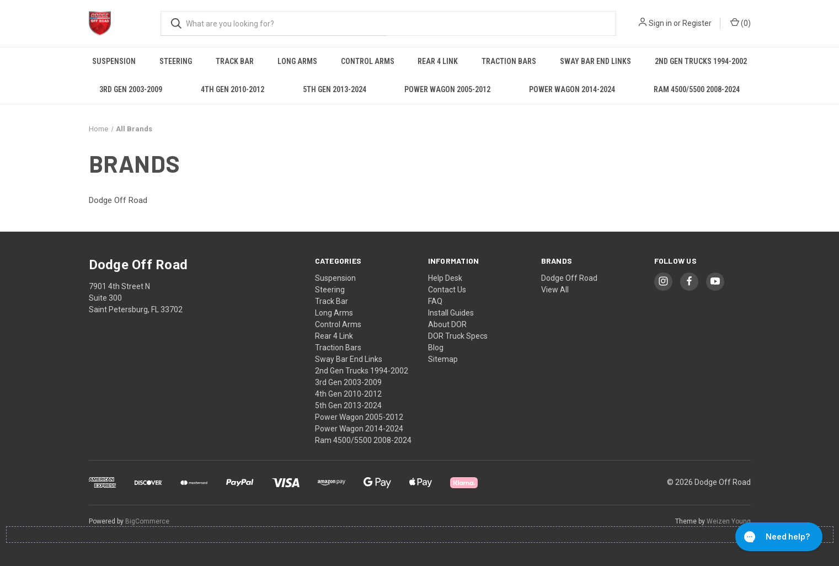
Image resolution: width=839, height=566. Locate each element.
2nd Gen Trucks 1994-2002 (701, 61)
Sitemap (443, 359)
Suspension (114, 61)
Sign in (660, 23)
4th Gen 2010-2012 (232, 89)
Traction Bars (509, 61)
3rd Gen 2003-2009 (130, 89)
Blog (435, 347)
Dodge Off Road (569, 278)
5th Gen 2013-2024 (334, 89)
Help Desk (445, 278)
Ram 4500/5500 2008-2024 (697, 89)
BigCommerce (147, 521)
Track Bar (235, 61)
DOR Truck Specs (458, 336)
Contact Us (447, 289)
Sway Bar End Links (595, 61)
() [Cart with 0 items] (740, 23)
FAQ (435, 301)
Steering (175, 61)
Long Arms (297, 61)
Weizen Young (729, 521)
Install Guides (451, 312)
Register (697, 23)
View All (555, 289)
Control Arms (367, 61)
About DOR (447, 324)
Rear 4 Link (438, 61)
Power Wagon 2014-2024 (572, 89)
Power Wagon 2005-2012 (447, 89)
